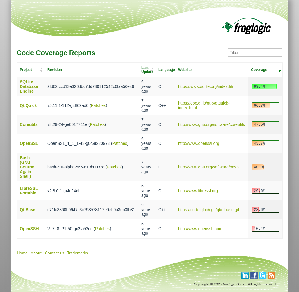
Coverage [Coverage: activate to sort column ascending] (259, 70)
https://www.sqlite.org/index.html (207, 86)
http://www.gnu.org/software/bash (208, 167)
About (36, 252)
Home (22, 252)
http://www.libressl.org (198, 190)
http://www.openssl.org (198, 143)
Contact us (54, 252)
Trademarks (77, 252)
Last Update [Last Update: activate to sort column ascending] (147, 70)
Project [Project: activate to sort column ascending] (26, 70)
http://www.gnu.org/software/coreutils (211, 124)
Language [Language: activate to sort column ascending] (166, 70)
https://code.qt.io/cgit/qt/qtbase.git (208, 209)
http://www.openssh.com (200, 228)
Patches (98, 105)
